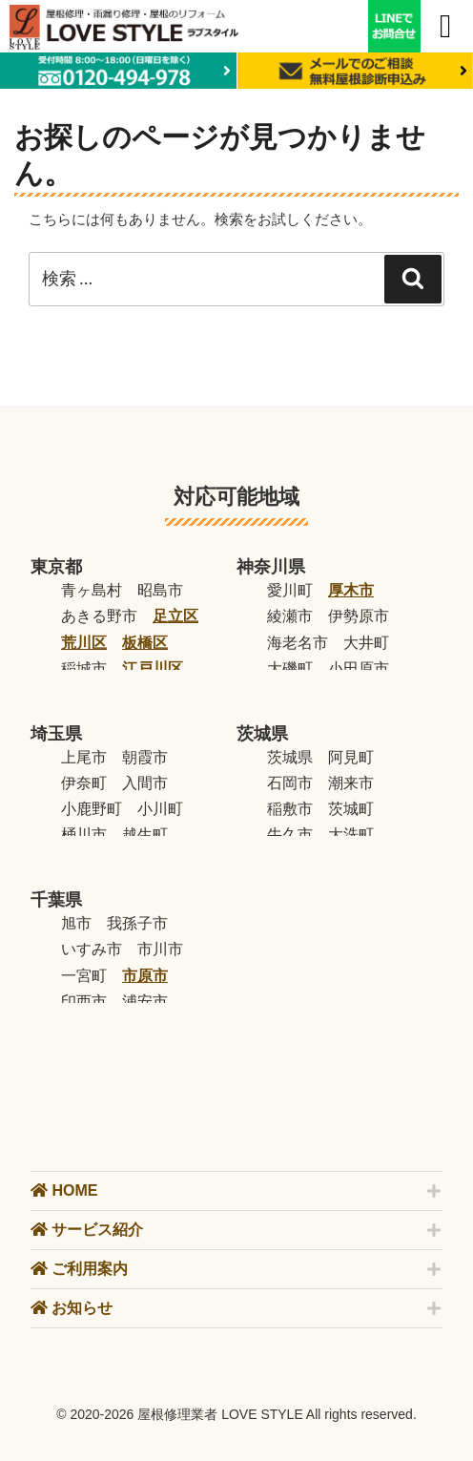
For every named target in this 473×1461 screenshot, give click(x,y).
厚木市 (351, 590)
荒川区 (84, 643)
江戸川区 (152, 668)
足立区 (175, 616)
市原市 (145, 976)
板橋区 (145, 643)
